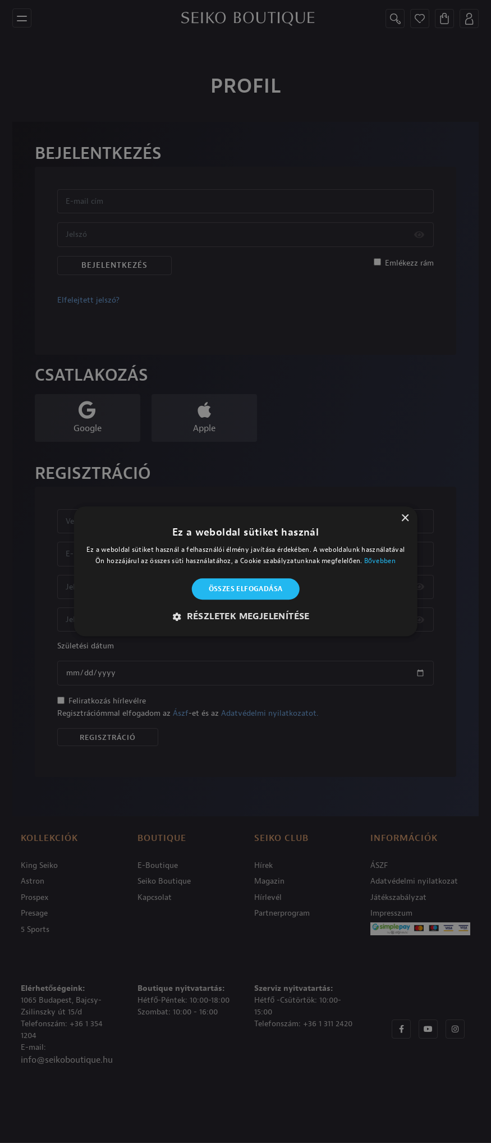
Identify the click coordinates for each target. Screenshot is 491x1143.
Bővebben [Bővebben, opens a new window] (380, 561)
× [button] (405, 518)
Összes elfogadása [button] (246, 588)
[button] (245, 617)
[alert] (245, 571)
